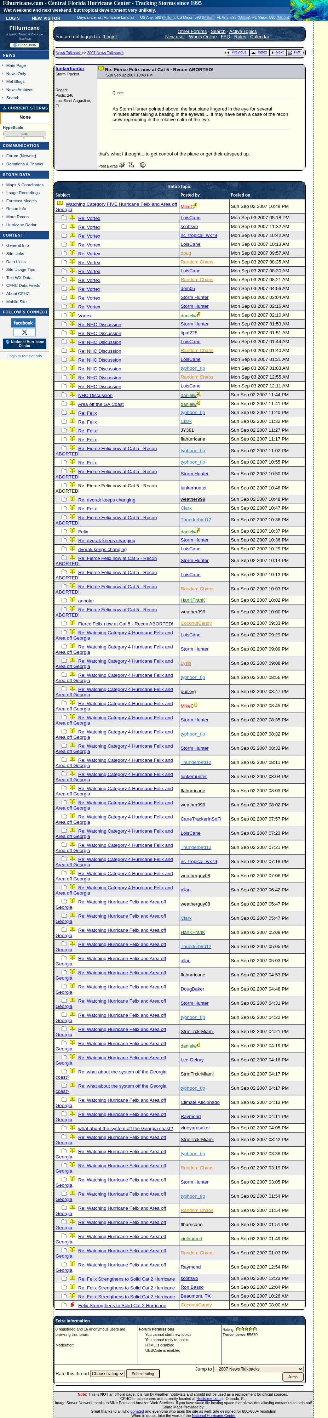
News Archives (19, 89)
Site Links (15, 253)
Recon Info (16, 208)
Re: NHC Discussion (99, 324)
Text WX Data (18, 277)
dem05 (187, 288)
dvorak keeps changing (102, 549)
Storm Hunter (194, 297)
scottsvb (189, 226)
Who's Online (203, 36)
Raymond (190, 1116)
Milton (168, 17)
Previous (236, 52)
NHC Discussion (95, 395)
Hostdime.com (208, 1398)
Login (12, 17)
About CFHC (18, 293)
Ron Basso (191, 1287)
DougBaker (192, 989)
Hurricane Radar (21, 224)
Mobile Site (16, 301)
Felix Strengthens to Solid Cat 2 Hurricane (122, 1305)
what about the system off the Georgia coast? (125, 1128)
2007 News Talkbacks (105, 53)
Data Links (16, 261)
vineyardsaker (195, 1127)
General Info (17, 245)
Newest (28, 155)
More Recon (17, 216)
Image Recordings (23, 192)
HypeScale (13, 127)
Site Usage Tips (20, 269)
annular (86, 600)
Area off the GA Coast (100, 404)
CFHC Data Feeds (23, 285)
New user (175, 36)
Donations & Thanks (25, 163)
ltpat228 (188, 332)
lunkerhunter (70, 68)
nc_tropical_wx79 (198, 235)
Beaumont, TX (195, 1296)
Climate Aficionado (199, 1102)
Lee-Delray (191, 1059)
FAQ (225, 36)
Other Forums (192, 31)
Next (277, 52)
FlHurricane (25, 28)
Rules (240, 36)
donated (137, 1411)
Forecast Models (21, 200)
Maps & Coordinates (25, 184)
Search (12, 97)
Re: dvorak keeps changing (107, 500)
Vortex (85, 315)
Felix (83, 531)
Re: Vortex (89, 218)
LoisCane (190, 217)
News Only (16, 73)
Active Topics (243, 31)
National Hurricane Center (214, 1415)
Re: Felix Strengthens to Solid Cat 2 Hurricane (126, 1279)
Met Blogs (15, 81)
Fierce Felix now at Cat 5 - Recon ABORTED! (125, 623)
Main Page (16, 65)
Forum (12, 155)
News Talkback (69, 53)
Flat (294, 52)
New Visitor (46, 17)
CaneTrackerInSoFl (200, 819)
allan (185, 889)
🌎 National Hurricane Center (24, 344)
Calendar (259, 36)
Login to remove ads (24, 356)
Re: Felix (87, 413)
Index (259, 52)
